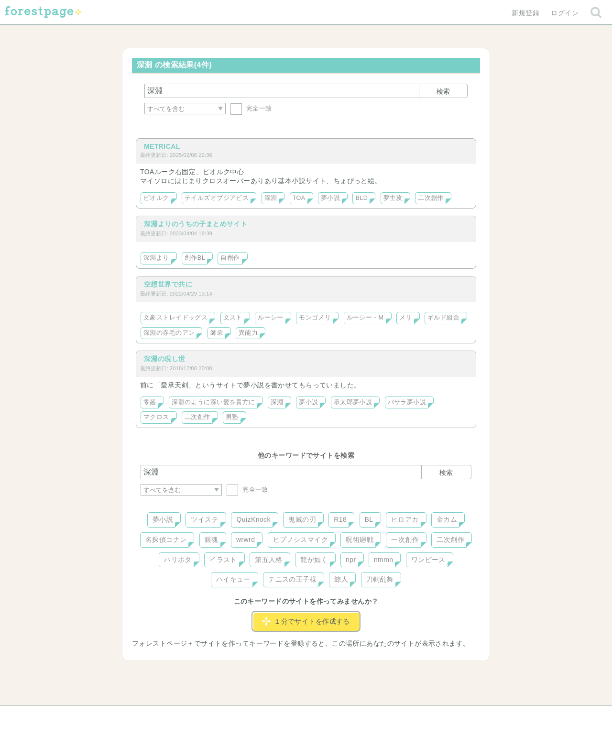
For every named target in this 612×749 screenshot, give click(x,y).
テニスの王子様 (292, 579)
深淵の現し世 (165, 359)
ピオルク (156, 198)
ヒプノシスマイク (300, 539)
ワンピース (428, 559)
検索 (443, 91)
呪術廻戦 (359, 539)
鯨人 (341, 579)
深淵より (156, 257)
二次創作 (431, 198)
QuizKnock (253, 519)
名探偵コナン (166, 539)
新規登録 (525, 13)
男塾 (232, 417)
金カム (447, 519)
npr (351, 559)
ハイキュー (233, 579)
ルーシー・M (365, 317)
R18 (340, 519)
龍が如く (314, 559)
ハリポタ (178, 559)
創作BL (195, 257)
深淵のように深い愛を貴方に (213, 402)
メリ (405, 317)
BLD (361, 198)
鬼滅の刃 (302, 519)
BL (369, 519)
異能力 (248, 333)
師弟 (216, 333)
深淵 (270, 198)
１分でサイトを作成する (306, 621)
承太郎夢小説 (353, 402)
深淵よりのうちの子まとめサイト (195, 224)
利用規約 (293, 716)
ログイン (565, 13)
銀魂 (212, 539)
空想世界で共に (168, 284)
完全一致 (251, 108)
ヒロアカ (405, 519)
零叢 (149, 402)
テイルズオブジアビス (217, 198)
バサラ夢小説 (407, 402)
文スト (232, 317)
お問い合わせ (236, 716)
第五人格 (269, 559)
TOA (299, 198)
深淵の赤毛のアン (169, 333)
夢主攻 (393, 198)
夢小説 (330, 198)
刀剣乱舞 (380, 579)
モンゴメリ (315, 317)
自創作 (230, 257)
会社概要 (343, 716)
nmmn (383, 559)
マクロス (156, 417)
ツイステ (205, 519)
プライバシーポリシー (409, 716)
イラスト (223, 559)
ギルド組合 (443, 317)
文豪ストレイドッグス (175, 317)
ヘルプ (183, 716)
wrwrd (245, 539)
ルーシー (271, 317)
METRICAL (162, 146)
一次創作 (405, 539)
